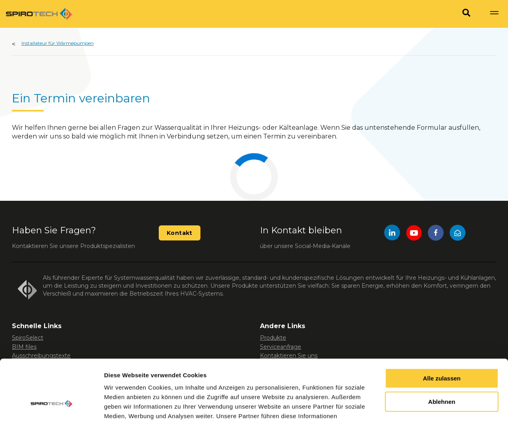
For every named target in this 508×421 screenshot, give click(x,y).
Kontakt (179, 232)
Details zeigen (124, 405)
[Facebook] (436, 234)
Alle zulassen (441, 326)
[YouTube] (414, 234)
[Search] (466, 14)
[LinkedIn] (392, 234)
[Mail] (458, 234)
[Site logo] (39, 14)
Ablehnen (441, 350)
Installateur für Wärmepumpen (57, 43)
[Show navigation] (494, 14)
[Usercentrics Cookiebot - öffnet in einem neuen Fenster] (51, 405)
